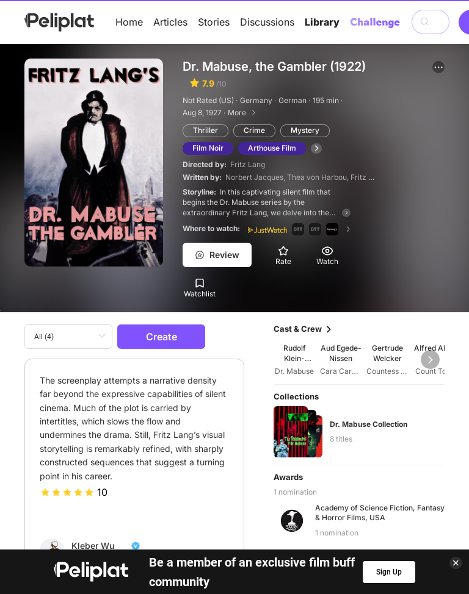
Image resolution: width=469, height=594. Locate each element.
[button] (438, 67)
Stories (214, 22)
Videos (269, 545)
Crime (254, 130)
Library (322, 22)
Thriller (205, 130)
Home (129, 22)
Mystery (305, 130)
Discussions (267, 22)
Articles (170, 22)
